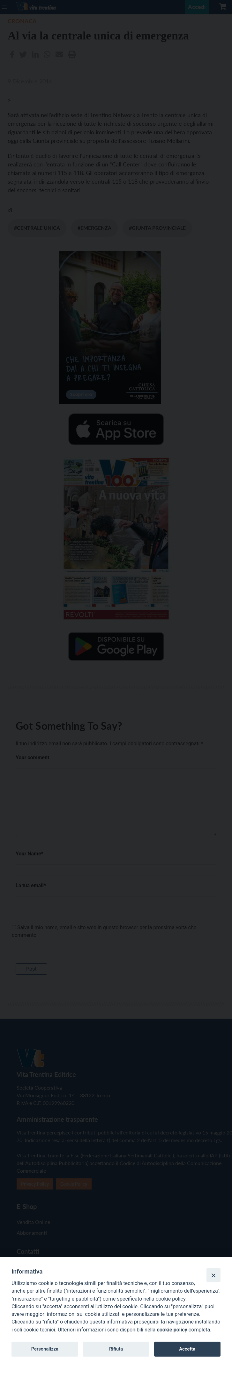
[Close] (213, 1275)
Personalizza (44, 1349)
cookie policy (172, 1330)
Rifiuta (116, 1349)
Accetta (187, 1349)
